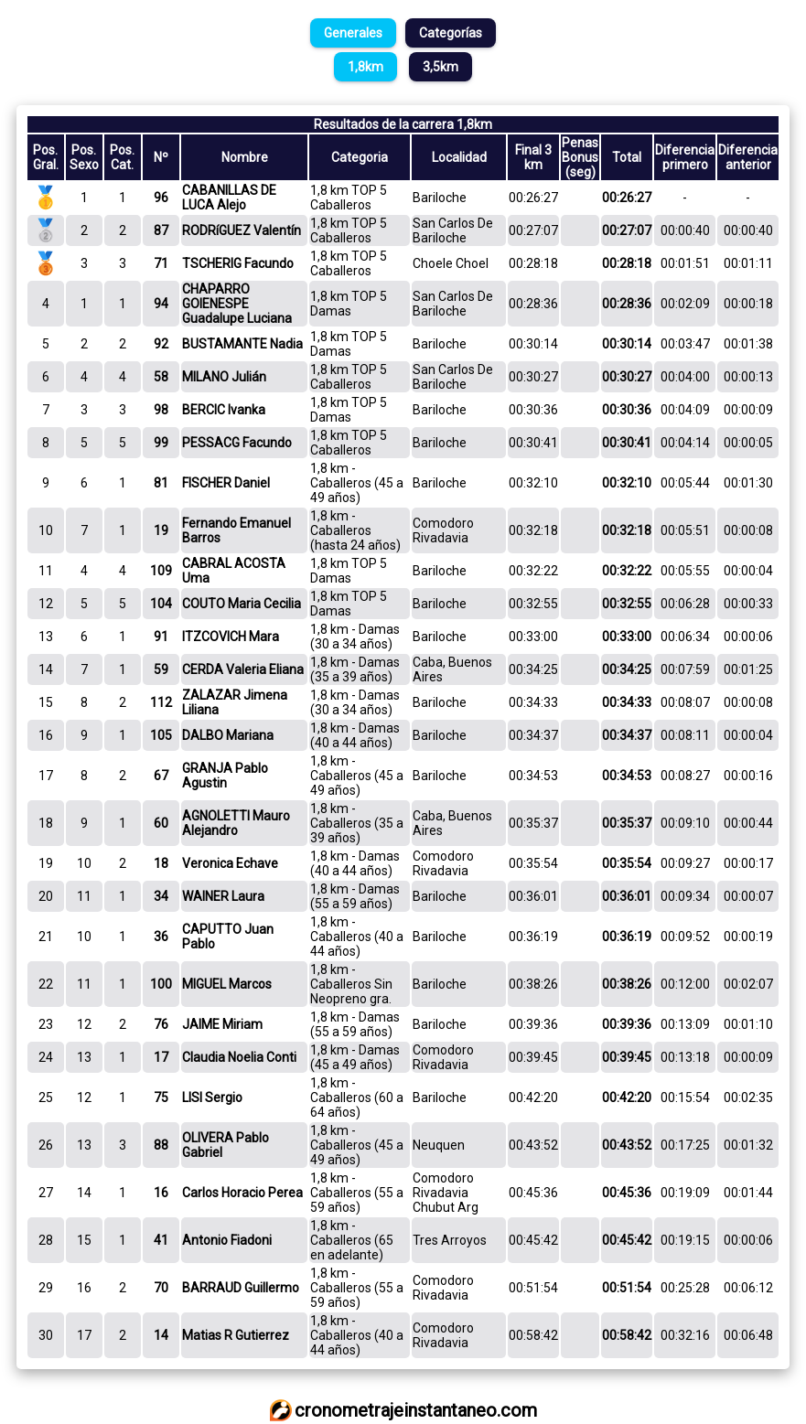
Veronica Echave (230, 863)
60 (161, 823)
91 (161, 636)
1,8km (365, 66)
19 (161, 530)
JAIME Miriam (222, 1024)
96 (161, 197)
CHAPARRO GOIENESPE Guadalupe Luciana (237, 304)
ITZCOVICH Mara (230, 636)
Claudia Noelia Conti (239, 1057)
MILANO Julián (224, 376)
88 (161, 1145)
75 (161, 1097)
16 (161, 1192)
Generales (353, 33)
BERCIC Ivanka (223, 409)
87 (161, 230)
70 (161, 1287)
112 (161, 702)
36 (161, 936)
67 (161, 775)
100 (161, 984)
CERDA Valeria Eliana (243, 669)
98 (161, 409)
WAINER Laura (223, 896)
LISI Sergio (212, 1097)
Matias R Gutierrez (235, 1335)
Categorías (450, 33)
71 (161, 263)
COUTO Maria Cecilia (241, 603)
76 (161, 1024)
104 (161, 603)
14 (161, 1335)
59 (161, 669)
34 (161, 896)
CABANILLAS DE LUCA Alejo (229, 197)
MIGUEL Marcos (227, 984)
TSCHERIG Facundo (238, 263)
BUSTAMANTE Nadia (242, 344)
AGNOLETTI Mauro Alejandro (236, 823)
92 (161, 344)
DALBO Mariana (228, 735)
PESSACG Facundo (237, 442)
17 (161, 1057)
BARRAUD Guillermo (240, 1287)
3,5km (440, 66)
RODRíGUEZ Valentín (241, 230)
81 (161, 483)
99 (161, 442)
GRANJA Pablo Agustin (225, 775)
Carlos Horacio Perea (242, 1192)
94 (161, 303)
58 (161, 376)
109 (161, 570)
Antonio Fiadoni (227, 1240)
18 (161, 863)
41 (161, 1240)
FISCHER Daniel (226, 483)
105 (161, 735)
